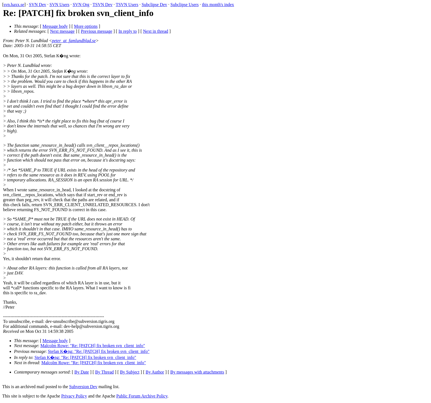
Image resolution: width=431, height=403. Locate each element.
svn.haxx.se (14, 4)
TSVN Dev (102, 4)
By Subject (129, 372)
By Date (81, 372)
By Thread (104, 372)
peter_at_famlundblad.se (74, 40)
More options (86, 26)
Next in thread (155, 31)
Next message (62, 31)
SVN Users (59, 4)
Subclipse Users (184, 4)
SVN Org (81, 4)
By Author (155, 372)
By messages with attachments (197, 372)
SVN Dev (37, 4)
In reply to (127, 31)
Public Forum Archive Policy (141, 396)
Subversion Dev (83, 386)
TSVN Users (127, 4)
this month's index (218, 4)
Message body (55, 26)
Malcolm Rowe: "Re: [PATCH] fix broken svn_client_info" (92, 345)
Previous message (96, 31)
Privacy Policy (74, 396)
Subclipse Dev (154, 4)
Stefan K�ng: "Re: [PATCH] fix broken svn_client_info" (99, 351)
